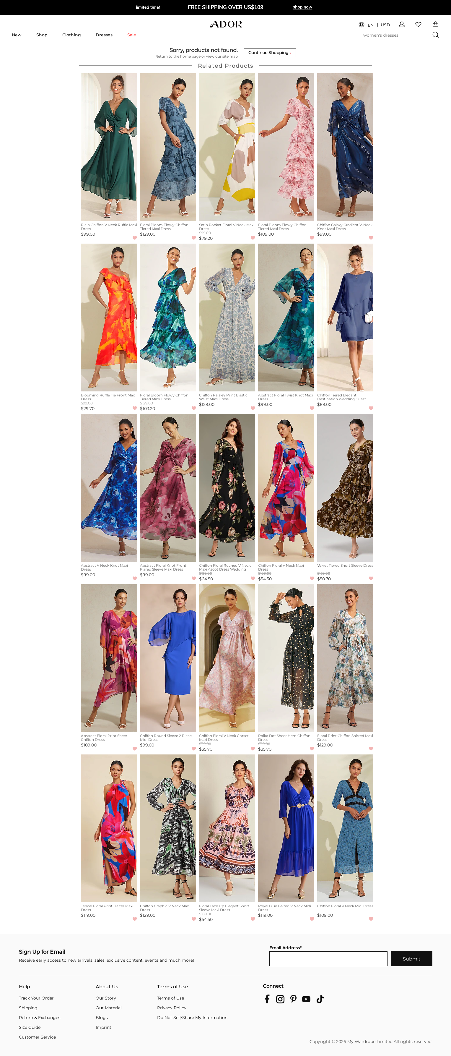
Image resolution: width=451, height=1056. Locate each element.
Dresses (104, 35)
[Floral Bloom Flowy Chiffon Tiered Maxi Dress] (168, 147)
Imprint (103, 1027)
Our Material (109, 1007)
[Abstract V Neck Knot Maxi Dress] (109, 488)
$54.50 (265, 579)
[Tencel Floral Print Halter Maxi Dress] (109, 828)
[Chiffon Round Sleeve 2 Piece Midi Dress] (168, 658)
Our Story (106, 998)
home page (190, 56)
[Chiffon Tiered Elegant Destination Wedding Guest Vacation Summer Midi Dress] (345, 317)
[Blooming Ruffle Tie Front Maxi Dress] (109, 317)
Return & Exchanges (39, 1017)
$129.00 (147, 234)
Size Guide (29, 1027)
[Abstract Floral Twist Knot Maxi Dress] (286, 317)
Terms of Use (172, 986)
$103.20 (147, 408)
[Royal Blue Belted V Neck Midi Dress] (286, 828)
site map (230, 56)
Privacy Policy (171, 1007)
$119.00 (88, 915)
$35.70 (205, 749)
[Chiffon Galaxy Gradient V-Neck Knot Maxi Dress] (345, 147)
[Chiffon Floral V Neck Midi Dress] (345, 828)
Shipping (28, 1007)
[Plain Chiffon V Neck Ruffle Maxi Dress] (109, 147)
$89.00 (324, 404)
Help (24, 986)
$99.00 (88, 234)
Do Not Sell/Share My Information (192, 1017)
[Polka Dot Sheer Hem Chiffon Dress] (286, 658)
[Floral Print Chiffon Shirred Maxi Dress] (345, 658)
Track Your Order (36, 998)
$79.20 (206, 238)
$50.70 (324, 579)
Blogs (102, 1017)
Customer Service (37, 1037)
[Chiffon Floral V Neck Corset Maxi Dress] (227, 658)
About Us (107, 986)
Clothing (71, 35)
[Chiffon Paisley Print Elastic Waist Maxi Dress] (227, 317)
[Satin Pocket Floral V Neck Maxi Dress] (227, 147)
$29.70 (88, 408)
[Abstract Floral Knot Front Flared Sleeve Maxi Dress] (168, 488)
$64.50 (206, 579)
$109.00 (266, 234)
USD (385, 24)
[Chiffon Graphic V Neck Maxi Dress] (168, 828)
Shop (42, 35)
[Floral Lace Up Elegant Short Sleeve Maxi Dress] (227, 828)
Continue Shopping (269, 52)
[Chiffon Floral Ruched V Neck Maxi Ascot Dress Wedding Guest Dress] (227, 488)
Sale (131, 35)
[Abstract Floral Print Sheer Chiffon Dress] (109, 658)
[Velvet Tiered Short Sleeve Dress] (345, 488)
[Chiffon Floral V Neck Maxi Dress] (286, 488)
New (17, 35)
